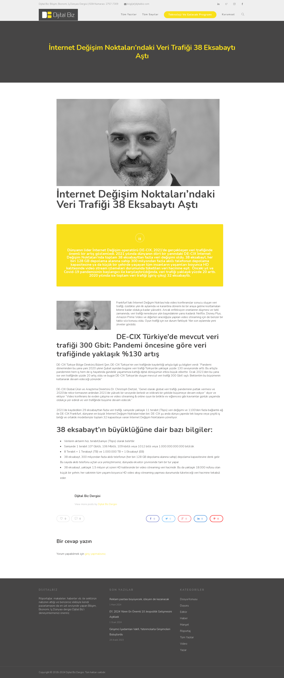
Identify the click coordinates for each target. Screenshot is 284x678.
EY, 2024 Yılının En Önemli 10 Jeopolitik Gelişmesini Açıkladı (140, 614)
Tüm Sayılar (150, 14)
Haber (184, 618)
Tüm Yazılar (129, 14)
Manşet (184, 624)
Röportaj (185, 631)
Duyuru (184, 605)
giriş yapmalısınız (95, 554)
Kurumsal (228, 14)
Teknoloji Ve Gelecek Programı (190, 14)
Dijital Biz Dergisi (87, 496)
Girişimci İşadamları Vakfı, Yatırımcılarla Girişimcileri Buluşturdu (139, 631)
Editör (183, 612)
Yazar (183, 650)
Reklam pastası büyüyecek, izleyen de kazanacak (139, 599)
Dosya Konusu (188, 599)
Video (183, 644)
